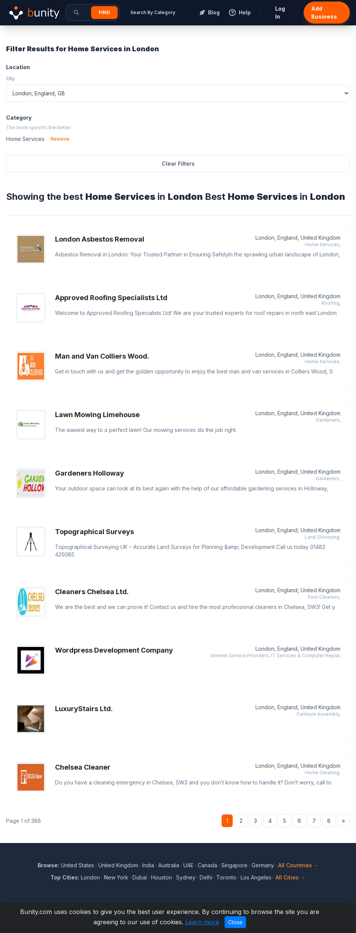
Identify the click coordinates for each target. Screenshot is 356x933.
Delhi (206, 877)
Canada (207, 865)
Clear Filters (178, 163)
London (90, 877)
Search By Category (152, 12)
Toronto (226, 877)
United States (77, 865)
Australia (168, 865)
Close (235, 922)
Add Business (324, 12)
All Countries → (298, 865)
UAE (188, 865)
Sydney (185, 877)
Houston (161, 877)
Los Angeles (256, 877)
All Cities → (291, 877)
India (148, 865)
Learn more (202, 922)
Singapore (234, 865)
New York (116, 877)
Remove (59, 139)
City (10, 78)
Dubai (139, 877)
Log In (280, 12)
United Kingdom (118, 865)
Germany (263, 865)
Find (104, 12)
